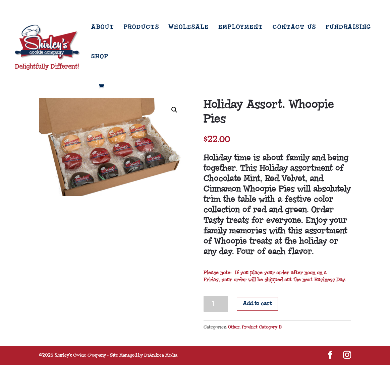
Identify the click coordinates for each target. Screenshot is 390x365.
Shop (100, 57)
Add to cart (257, 303)
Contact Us (294, 27)
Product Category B (262, 327)
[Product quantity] (216, 304)
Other (233, 327)
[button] (174, 110)
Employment (240, 27)
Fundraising (348, 27)
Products (141, 27)
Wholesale (189, 27)
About (102, 27)
